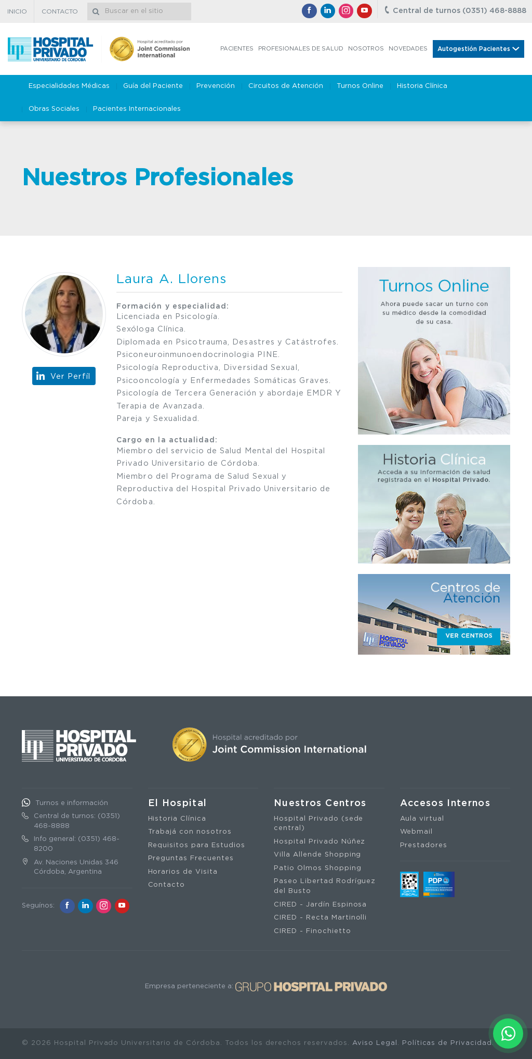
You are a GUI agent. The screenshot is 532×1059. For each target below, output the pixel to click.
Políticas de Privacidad (447, 1043)
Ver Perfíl (70, 376)
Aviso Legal (374, 1043)
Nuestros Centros (320, 803)
